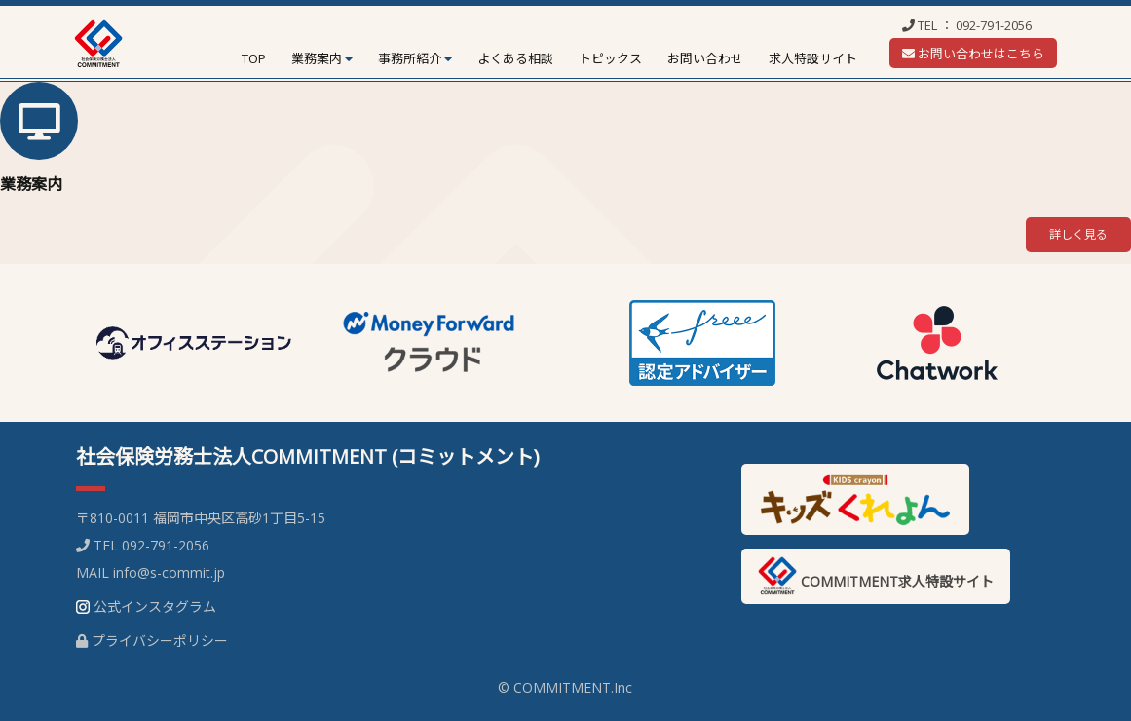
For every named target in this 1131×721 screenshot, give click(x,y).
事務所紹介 (409, 58)
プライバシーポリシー (160, 640)
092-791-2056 (994, 25)
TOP (254, 58)
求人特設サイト (813, 58)
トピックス (610, 58)
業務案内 (316, 58)
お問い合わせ (705, 58)
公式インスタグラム (155, 606)
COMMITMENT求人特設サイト (876, 575)
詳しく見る (1078, 234)
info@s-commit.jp (169, 572)
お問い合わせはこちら (973, 53)
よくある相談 (515, 58)
